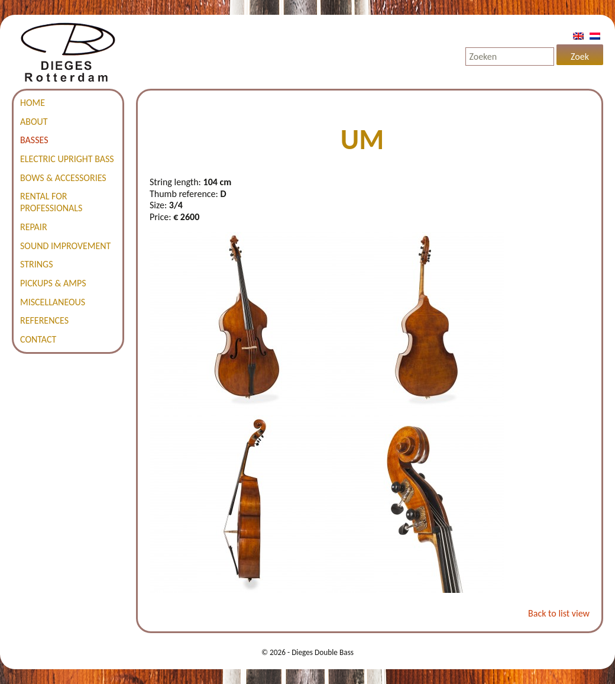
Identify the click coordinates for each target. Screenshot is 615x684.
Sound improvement (65, 245)
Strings (36, 264)
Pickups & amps (53, 283)
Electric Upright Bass (67, 158)
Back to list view (559, 613)
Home (32, 102)
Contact (38, 339)
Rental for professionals (51, 202)
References (44, 320)
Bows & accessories (63, 177)
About (34, 121)
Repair (33, 227)
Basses (34, 140)
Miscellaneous (52, 302)
